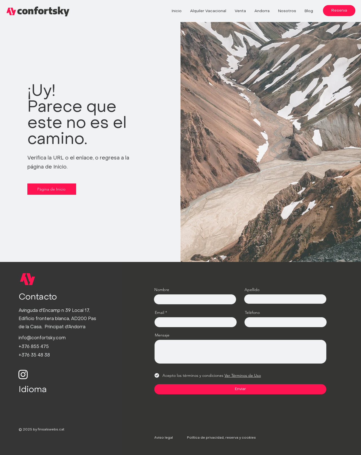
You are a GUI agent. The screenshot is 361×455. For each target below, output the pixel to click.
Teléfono (252, 312)
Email (159, 312)
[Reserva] (339, 10)
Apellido (252, 290)
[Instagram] (23, 374)
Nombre (161, 290)
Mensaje (162, 335)
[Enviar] (240, 389)
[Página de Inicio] (51, 189)
